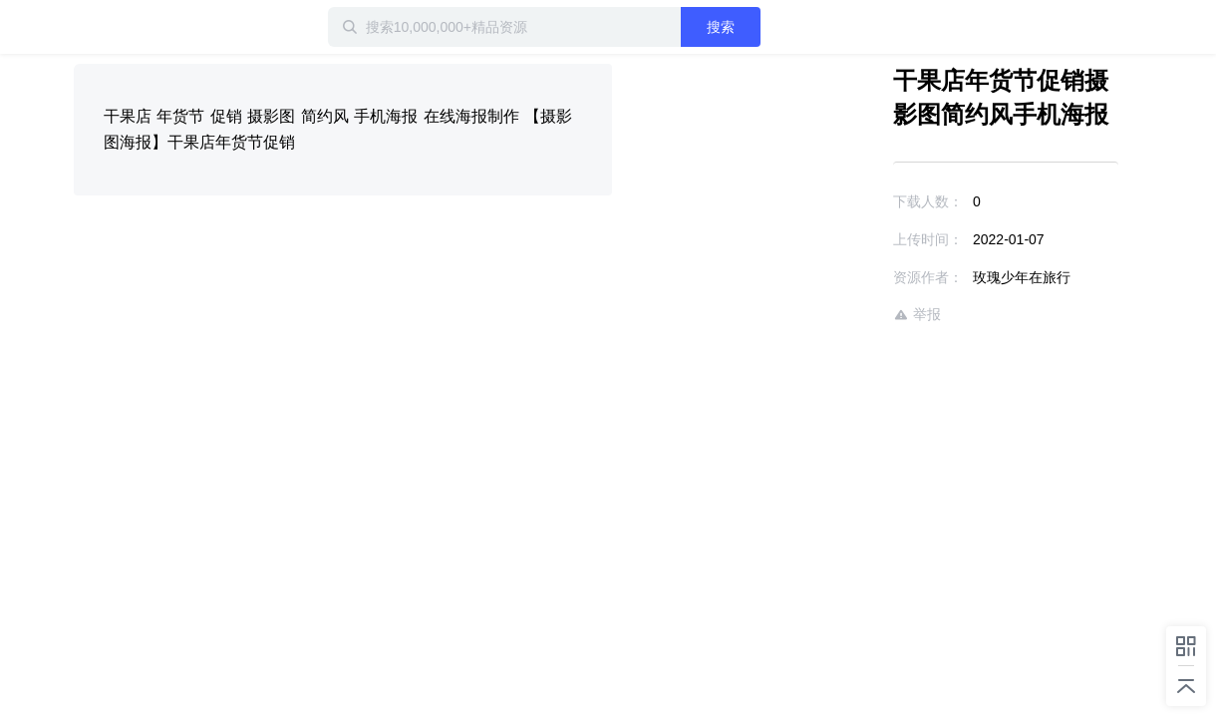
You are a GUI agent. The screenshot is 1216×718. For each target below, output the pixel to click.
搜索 (784, 27)
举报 (859, 314)
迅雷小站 (178, 27)
